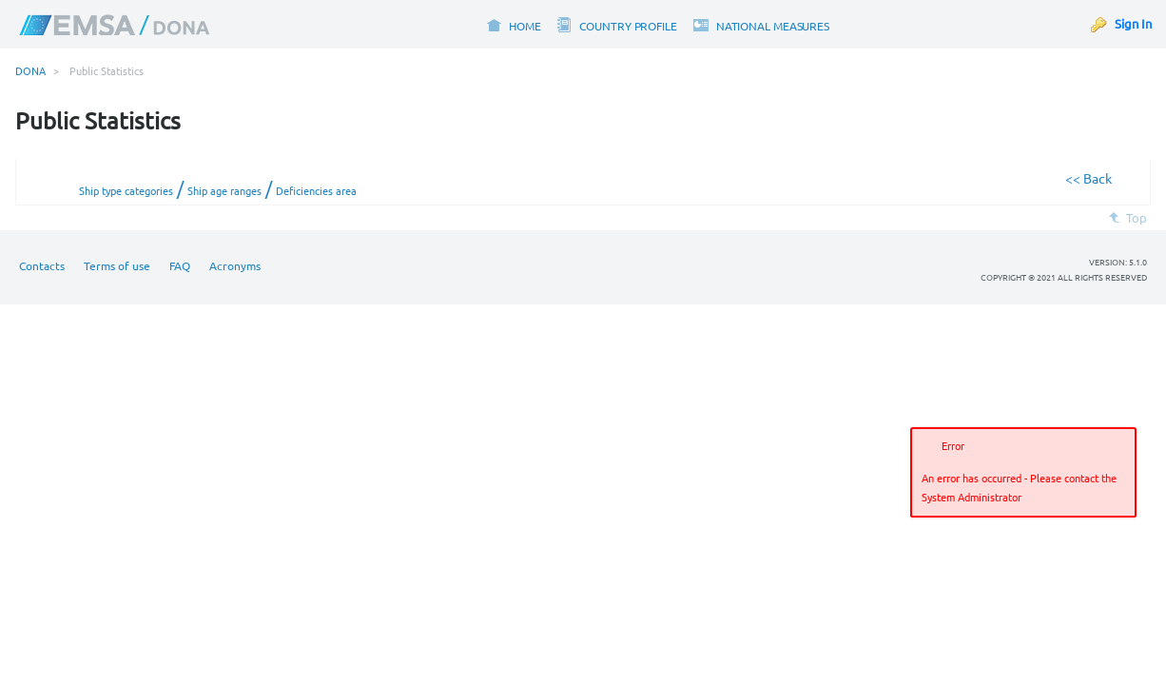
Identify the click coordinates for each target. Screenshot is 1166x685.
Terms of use (117, 265)
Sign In (1133, 23)
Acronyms (235, 265)
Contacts (42, 265)
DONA (30, 70)
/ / (218, 188)
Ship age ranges (224, 190)
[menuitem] (513, 24)
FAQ (179, 265)
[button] (1118, 522)
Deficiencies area (316, 190)
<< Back (1088, 177)
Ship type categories (126, 190)
